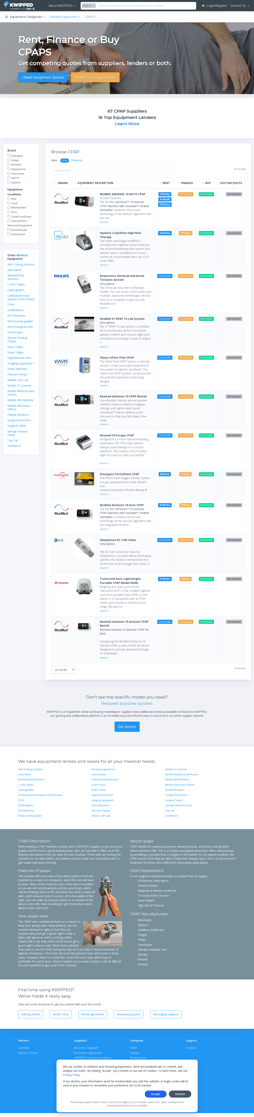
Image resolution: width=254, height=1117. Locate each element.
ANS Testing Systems (21, 264)
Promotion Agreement (88, 1053)
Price (64, 160)
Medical (21, 255)
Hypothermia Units (19, 358)
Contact (191, 1048)
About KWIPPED (60, 5)
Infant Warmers (17, 369)
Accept (155, 1094)
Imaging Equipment (103, 800)
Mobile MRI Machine (20, 400)
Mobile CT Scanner (19, 385)
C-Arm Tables (16, 284)
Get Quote (234, 194)
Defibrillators (15, 310)
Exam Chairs (15, 347)
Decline (180, 1094)
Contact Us (238, 5)
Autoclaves (14, 270)
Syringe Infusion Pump (17, 433)
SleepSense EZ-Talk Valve (118, 540)
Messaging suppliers (166, 1014)
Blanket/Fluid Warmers (15, 277)
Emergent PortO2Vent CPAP (119, 474)
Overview (23, 1048)
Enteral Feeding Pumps (17, 339)
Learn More (127, 123)
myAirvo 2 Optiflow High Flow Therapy (120, 235)
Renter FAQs (61, 1014)
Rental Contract (28, 1053)
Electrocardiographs (20, 321)
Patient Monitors (18, 415)
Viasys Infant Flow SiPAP (117, 357)
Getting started (30, 1014)
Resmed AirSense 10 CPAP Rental (123, 396)
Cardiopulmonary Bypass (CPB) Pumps (20, 297)
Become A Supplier (86, 1048)
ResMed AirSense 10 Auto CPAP (122, 505)
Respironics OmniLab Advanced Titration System (122, 278)
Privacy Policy (71, 1075)
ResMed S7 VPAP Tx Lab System (122, 319)
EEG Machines (16, 315)
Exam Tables (15, 352)
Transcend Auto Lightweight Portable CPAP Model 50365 (120, 580)
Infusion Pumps (17, 374)
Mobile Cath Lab (17, 380)
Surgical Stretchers (19, 420)
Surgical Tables (16, 426)
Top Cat (12, 440)
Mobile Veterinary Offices (18, 407)
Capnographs (15, 290)
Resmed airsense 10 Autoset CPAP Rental (124, 623)
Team (133, 1048)
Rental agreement (92, 1014)
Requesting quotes (128, 1014)
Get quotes (127, 726)
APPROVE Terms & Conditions (93, 1058)
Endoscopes (15, 332)
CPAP (11, 304)
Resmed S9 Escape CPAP (117, 435)
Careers (135, 1053)
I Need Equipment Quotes (43, 77)
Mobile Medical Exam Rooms (21, 392)
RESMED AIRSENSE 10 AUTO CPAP (122, 194)
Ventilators (14, 446)
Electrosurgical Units (20, 327)
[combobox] (89, 6)
